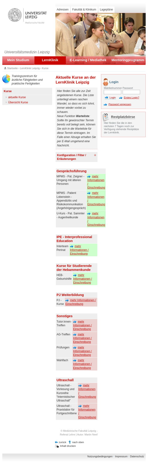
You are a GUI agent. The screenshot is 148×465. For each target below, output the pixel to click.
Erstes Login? (131, 97)
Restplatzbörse (123, 117)
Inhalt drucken (68, 446)
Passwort (128, 88)
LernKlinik (50, 60)
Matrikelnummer (112, 88)
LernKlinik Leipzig (30, 68)
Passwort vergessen (119, 104)
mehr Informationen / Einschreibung (96, 182)
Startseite (12, 68)
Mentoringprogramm (127, 60)
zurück (62, 442)
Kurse (45, 68)
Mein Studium (18, 60)
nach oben (78, 442)
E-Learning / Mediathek (88, 60)
